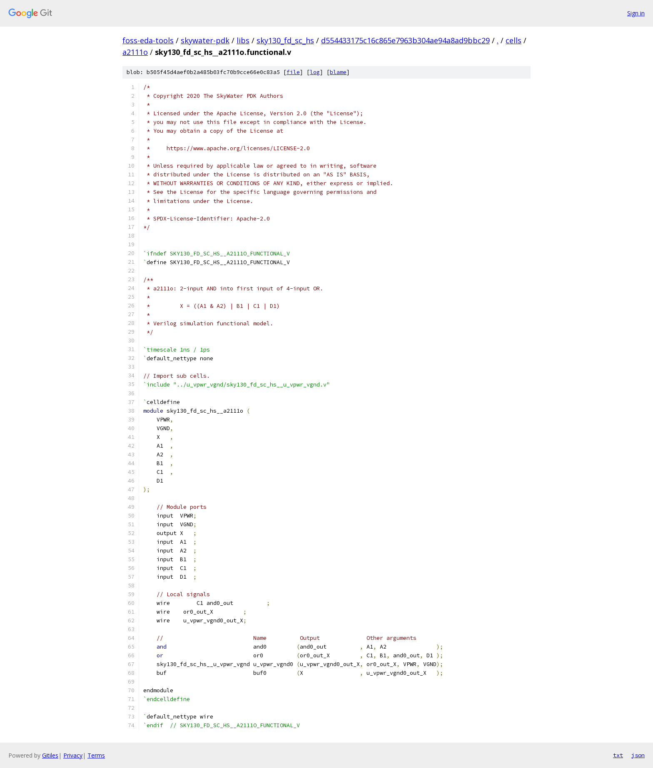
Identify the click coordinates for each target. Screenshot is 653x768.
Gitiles (50, 755)
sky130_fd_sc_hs (285, 40)
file (293, 72)
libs (243, 40)
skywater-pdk (205, 40)
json (638, 755)
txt (618, 755)
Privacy (72, 755)
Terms (96, 755)
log (315, 72)
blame (338, 72)
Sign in (636, 13)
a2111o (135, 52)
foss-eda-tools (148, 40)
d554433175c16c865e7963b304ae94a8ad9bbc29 (405, 40)
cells (513, 40)
